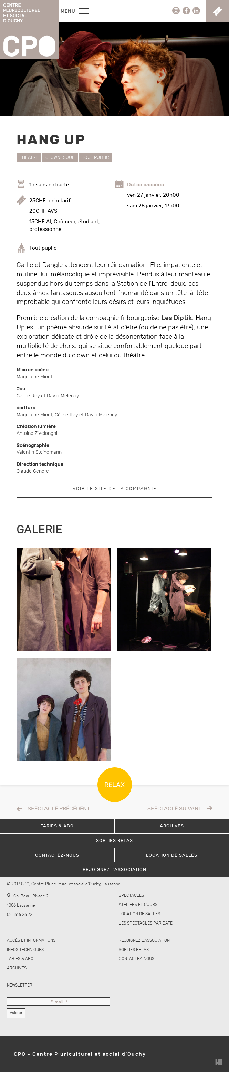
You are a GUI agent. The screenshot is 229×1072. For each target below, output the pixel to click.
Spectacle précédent (59, 809)
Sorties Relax (134, 950)
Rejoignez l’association (144, 940)
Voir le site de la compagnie (115, 488)
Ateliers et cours (138, 904)
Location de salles (139, 914)
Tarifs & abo (20, 959)
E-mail (58, 1002)
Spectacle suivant (174, 809)
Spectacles (131, 895)
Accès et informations (31, 940)
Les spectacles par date (146, 923)
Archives (17, 968)
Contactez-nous (136, 959)
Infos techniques (25, 950)
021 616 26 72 (19, 914)
